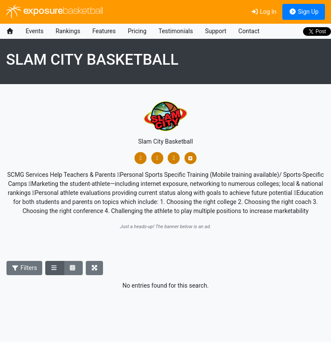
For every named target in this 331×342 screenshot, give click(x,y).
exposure (54, 12)
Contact (248, 31)
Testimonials (176, 31)
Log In (263, 11)
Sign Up (304, 11)
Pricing (137, 31)
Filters (24, 267)
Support (215, 31)
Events (35, 31)
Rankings (68, 31)
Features (104, 31)
